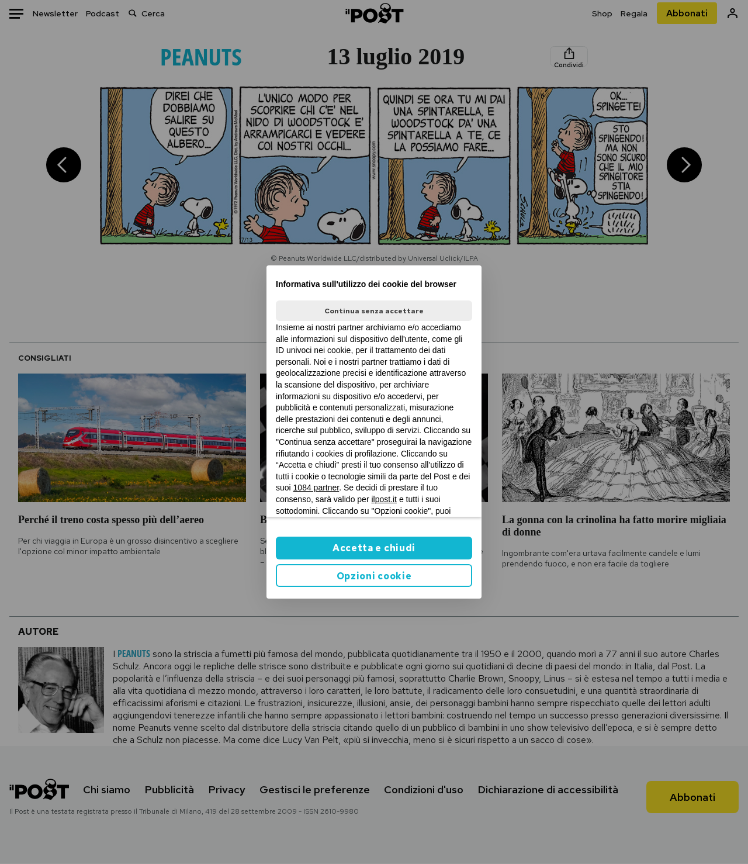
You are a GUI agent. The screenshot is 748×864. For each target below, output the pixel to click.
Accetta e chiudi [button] (374, 548)
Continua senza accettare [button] (374, 311)
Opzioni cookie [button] (374, 576)
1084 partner (316, 487)
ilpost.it (384, 499)
